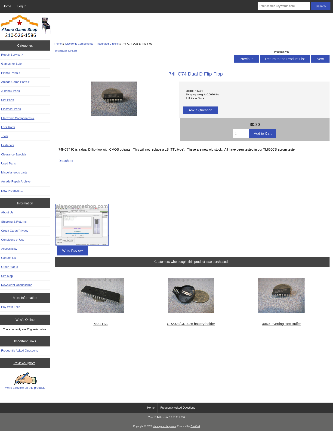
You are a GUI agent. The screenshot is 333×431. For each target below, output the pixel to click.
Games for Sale (11, 63)
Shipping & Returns (14, 221)
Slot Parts (7, 100)
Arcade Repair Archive (16, 181)
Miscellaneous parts (14, 172)
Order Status (9, 267)
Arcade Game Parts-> (15, 82)
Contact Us (8, 258)
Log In (21, 6)
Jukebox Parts (10, 91)
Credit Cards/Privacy (14, 230)
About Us (7, 212)
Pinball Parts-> (10, 73)
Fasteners (7, 145)
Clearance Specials (14, 154)
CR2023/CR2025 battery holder (191, 324)
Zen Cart (195, 426)
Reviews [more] (25, 363)
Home (7, 6)
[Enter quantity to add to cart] (241, 133)
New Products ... (12, 190)
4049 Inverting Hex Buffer (281, 324)
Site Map (7, 276)
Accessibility (9, 248)
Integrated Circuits (108, 43)
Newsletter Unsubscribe (16, 285)
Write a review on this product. (25, 380)
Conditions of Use (13, 239)
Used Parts (8, 163)
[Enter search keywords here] (284, 6)
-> (17, 118)
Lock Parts (8, 127)
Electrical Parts (11, 109)
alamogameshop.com (164, 426)
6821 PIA (100, 324)
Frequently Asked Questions (19, 350)
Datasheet (66, 161)
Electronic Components (79, 43)
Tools (4, 136)
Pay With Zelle (10, 307)
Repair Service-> (12, 54)
